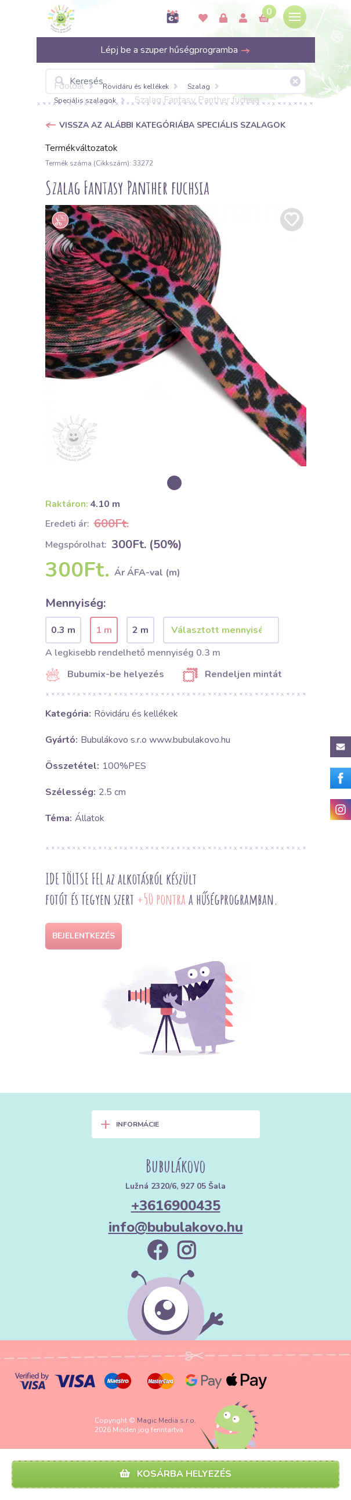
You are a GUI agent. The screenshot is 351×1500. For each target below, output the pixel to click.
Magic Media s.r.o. (166, 1420)
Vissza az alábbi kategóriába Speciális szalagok (172, 125)
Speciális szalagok (85, 100)
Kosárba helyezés (175, 1473)
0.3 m (63, 630)
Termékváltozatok (81, 148)
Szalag (198, 86)
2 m (140, 630)
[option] (175, 335)
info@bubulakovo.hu (175, 1227)
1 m (104, 630)
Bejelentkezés (83, 935)
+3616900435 (175, 1205)
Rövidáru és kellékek (136, 86)
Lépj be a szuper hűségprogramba (175, 50)
